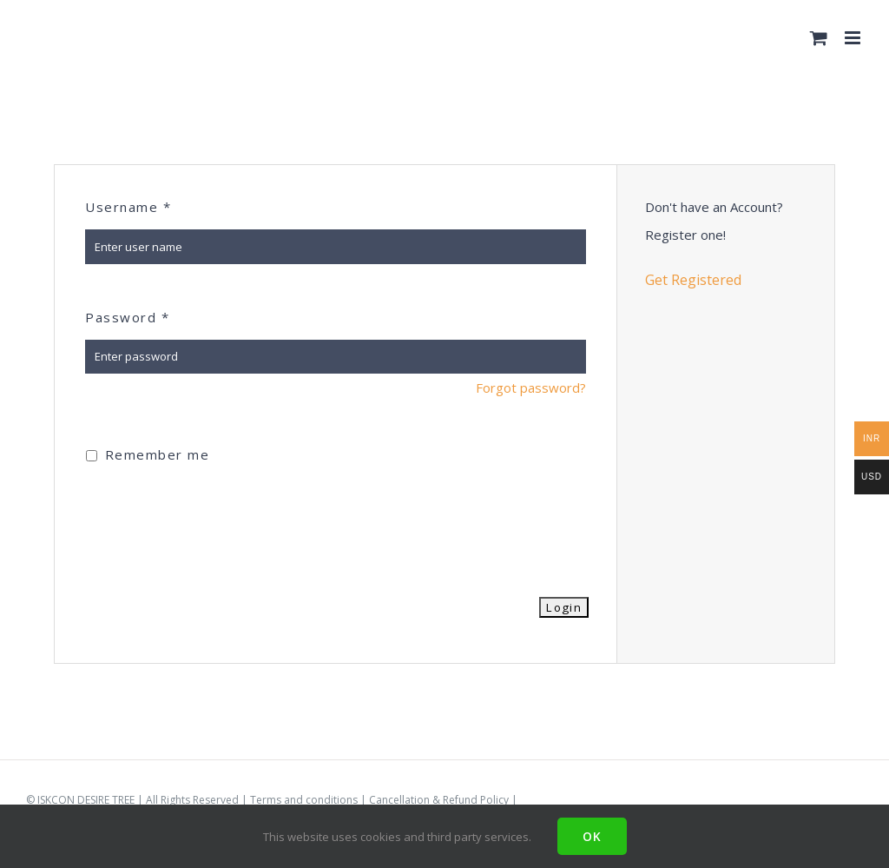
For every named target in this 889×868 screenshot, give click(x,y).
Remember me (147, 454)
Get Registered (693, 279)
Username (128, 206)
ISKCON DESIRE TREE (86, 799)
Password (127, 317)
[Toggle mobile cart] (818, 38)
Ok (592, 836)
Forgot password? (531, 387)
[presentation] (217, 519)
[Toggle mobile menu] (854, 38)
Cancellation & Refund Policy (439, 799)
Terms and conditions (304, 799)
